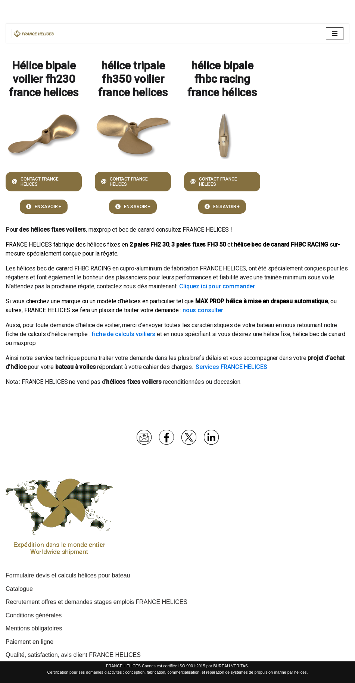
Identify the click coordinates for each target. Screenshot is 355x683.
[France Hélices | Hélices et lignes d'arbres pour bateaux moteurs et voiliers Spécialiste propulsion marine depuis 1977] (34, 33)
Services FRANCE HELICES (231, 366)
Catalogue (19, 589)
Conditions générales (34, 615)
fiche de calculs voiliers (123, 334)
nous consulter (203, 310)
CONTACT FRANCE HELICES (35, 181)
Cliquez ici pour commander (217, 286)
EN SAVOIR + (43, 206)
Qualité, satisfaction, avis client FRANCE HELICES (73, 655)
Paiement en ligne (29, 642)
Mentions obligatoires (34, 628)
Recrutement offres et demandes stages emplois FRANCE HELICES (96, 602)
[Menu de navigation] (334, 33)
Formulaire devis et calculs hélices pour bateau (68, 575)
